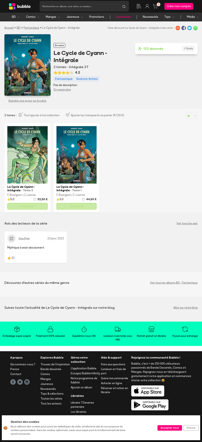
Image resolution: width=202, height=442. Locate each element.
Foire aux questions (113, 365)
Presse (14, 370)
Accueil (9, 28)
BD (16, 18)
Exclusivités (123, 18)
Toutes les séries (51, 399)
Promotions (96, 18)
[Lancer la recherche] (124, 6)
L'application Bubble (83, 369)
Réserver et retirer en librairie (114, 391)
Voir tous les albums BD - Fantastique (174, 283)
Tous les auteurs (51, 404)
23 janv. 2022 (55, 239)
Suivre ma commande (114, 379)
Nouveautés (150, 18)
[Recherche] (79, 6)
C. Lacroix (29, 195)
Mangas (53, 18)
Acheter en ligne (111, 384)
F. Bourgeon (14, 195)
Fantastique (31, 28)
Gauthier (24, 239)
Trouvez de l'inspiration (55, 365)
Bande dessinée (51, 370)
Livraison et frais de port (113, 372)
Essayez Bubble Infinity (85, 374)
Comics (33, 18)
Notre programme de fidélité (84, 381)
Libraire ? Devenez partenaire (82, 406)
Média (193, 18)
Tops (169, 18)
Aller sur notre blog (185, 308)
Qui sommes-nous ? (22, 365)
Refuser (191, 427)
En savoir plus (62, 90)
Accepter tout (170, 427)
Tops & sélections (52, 394)
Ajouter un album (81, 388)
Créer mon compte (179, 6)
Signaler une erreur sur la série (27, 101)
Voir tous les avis (187, 224)
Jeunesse (75, 18)
